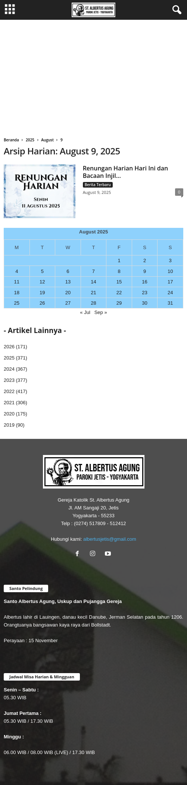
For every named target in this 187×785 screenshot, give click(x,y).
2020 (9, 414)
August (47, 139)
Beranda (11, 139)
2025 (30, 139)
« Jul (85, 312)
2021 (9, 402)
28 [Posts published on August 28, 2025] (93, 303)
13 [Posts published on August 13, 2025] (68, 282)
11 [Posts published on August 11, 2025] (16, 282)
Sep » (100, 312)
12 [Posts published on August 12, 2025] (42, 282)
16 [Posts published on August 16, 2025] (144, 282)
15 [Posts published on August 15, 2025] (119, 282)
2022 (9, 391)
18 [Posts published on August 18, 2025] (16, 292)
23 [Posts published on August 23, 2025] (144, 292)
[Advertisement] (93, 75)
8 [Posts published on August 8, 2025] (119, 271)
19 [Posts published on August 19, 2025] (42, 292)
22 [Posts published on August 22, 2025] (119, 292)
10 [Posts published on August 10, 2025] (170, 271)
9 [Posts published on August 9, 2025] (144, 271)
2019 (9, 425)
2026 (9, 346)
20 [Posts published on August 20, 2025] (68, 292)
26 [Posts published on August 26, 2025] (42, 303)
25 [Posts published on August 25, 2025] (16, 303)
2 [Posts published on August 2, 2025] (144, 260)
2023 (9, 380)
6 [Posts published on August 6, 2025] (67, 271)
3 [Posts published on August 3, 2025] (170, 260)
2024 (9, 369)
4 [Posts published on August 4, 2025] (16, 271)
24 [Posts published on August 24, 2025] (170, 292)
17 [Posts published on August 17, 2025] (170, 282)
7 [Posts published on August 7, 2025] (93, 271)
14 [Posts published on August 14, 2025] (93, 282)
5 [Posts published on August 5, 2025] (42, 271)
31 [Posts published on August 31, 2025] (170, 303)
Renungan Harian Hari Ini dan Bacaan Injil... (125, 172)
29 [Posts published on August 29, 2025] (119, 303)
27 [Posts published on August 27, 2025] (68, 303)
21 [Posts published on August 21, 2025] (93, 292)
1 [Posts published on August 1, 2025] (119, 260)
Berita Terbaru (98, 184)
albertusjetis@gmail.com (109, 539)
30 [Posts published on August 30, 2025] (144, 303)
